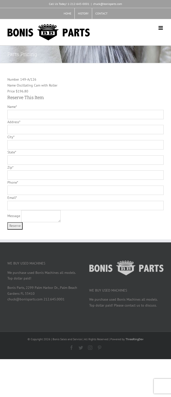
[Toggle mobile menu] (161, 27)
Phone (12, 182)
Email (12, 197)
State (11, 152)
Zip (10, 167)
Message (13, 216)
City (10, 137)
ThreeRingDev (134, 339)
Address (13, 122)
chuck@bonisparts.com (107, 4)
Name (12, 106)
